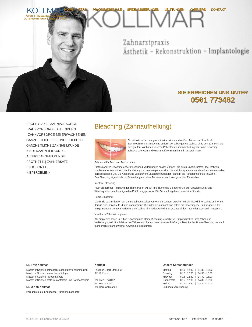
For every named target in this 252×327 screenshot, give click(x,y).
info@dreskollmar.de (106, 287)
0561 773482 (213, 100)
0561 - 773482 (107, 280)
